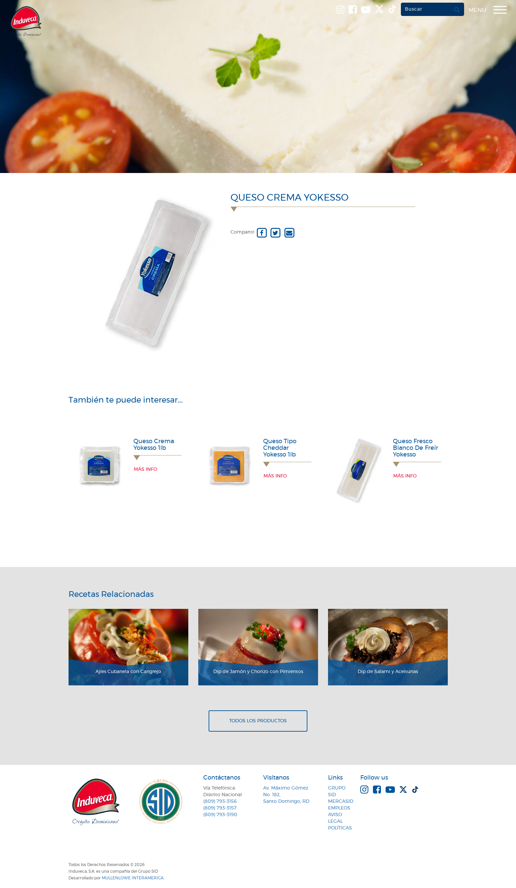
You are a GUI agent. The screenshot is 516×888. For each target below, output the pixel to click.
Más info (145, 469)
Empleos (339, 808)
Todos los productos (258, 721)
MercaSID (340, 801)
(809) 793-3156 (220, 801)
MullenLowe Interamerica (133, 878)
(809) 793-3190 (220, 814)
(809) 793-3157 (220, 808)
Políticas (340, 828)
